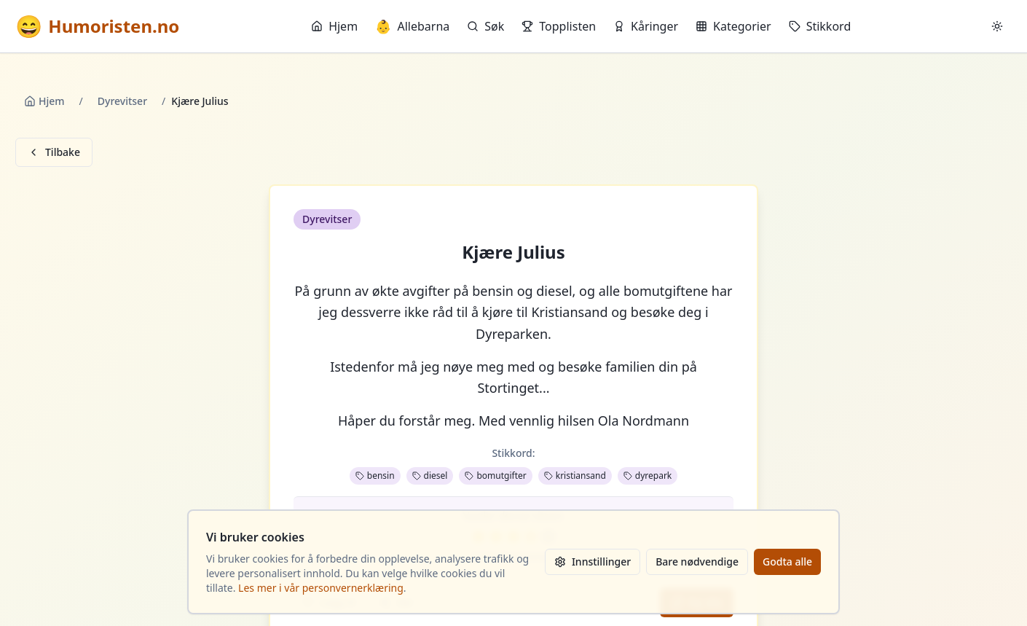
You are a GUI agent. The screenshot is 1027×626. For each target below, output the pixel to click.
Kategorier (733, 26)
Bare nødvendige (697, 561)
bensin (375, 475)
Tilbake (54, 152)
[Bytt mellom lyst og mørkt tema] (997, 26)
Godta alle (787, 561)
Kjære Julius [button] (513, 252)
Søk (485, 26)
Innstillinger (592, 561)
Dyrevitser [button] (327, 219)
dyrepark (647, 475)
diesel (430, 475)
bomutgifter (495, 475)
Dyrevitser (122, 101)
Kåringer (645, 26)
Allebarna (412, 26)
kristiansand (575, 475)
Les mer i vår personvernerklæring (321, 588)
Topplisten (559, 26)
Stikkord (820, 26)
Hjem (334, 26)
